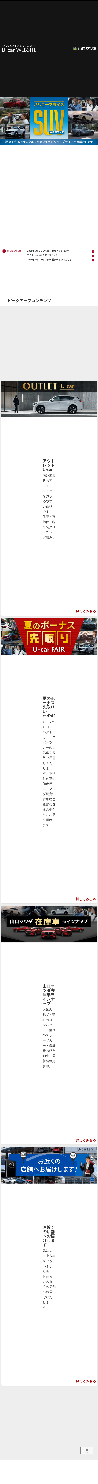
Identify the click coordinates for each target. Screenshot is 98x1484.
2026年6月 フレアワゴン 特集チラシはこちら (49, 251)
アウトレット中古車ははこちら (42, 255)
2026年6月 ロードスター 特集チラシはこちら (49, 259)
